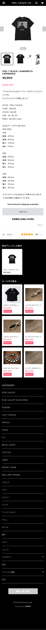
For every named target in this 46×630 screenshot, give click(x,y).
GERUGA (5, 422)
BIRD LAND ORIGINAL (11, 475)
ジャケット (6, 482)
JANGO (5, 460)
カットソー (6, 497)
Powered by (23, 606)
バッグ (4, 542)
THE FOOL (6, 452)
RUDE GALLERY (8, 392)
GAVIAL (5, 430)
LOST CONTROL (9, 415)
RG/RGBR (6, 407)
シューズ (5, 550)
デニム (4, 520)
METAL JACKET (9, 445)
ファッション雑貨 (8, 572)
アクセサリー (7, 557)
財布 (4, 565)
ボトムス (5, 527)
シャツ (4, 490)
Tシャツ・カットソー (9, 512)
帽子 (4, 535)
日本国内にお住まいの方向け (23, 219)
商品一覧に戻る (23, 591)
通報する (41, 225)
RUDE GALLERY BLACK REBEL (15, 400)
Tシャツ (5, 505)
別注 (4, 579)
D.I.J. (4, 437)
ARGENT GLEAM (9, 467)
